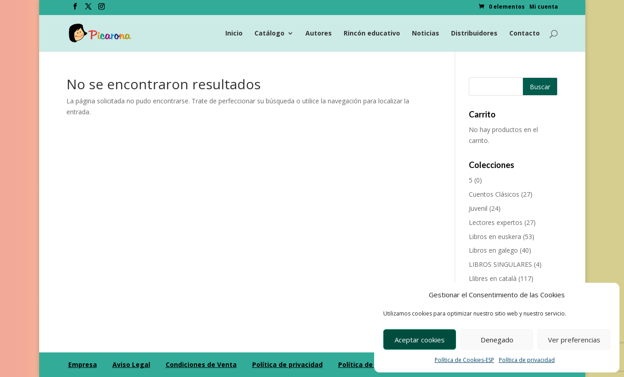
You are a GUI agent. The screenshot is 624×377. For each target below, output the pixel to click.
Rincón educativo (372, 33)
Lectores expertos (496, 222)
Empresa (82, 364)
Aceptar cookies (420, 339)
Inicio (234, 33)
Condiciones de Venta (201, 364)
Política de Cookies (369, 364)
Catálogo (269, 33)
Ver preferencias (574, 339)
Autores (318, 33)
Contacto (524, 33)
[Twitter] (88, 9)
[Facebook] (75, 9)
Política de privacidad (527, 360)
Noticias (425, 33)
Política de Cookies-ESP (464, 360)
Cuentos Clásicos (494, 194)
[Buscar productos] (513, 86)
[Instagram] (101, 9)
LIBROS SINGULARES (500, 264)
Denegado (497, 339)
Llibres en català (493, 278)
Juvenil (478, 208)
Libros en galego (493, 250)
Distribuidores (474, 33)
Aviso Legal (131, 364)
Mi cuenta (543, 7)
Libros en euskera (495, 236)
